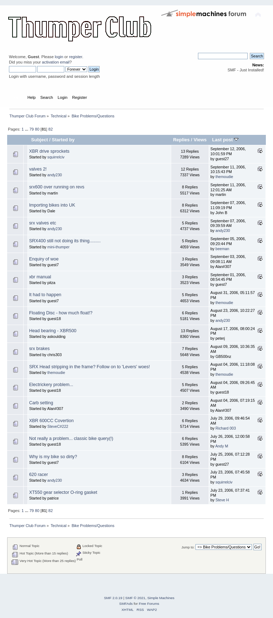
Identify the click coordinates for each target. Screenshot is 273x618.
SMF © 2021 (135, 598)
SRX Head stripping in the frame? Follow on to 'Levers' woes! (89, 366)
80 (37, 129)
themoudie (224, 176)
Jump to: (188, 547)
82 (50, 129)
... (27, 129)
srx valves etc (42, 223)
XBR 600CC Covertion (51, 420)
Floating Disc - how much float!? (60, 312)
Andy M (221, 446)
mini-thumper (59, 247)
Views (200, 139)
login (59, 57)
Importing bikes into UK (52, 205)
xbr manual (40, 276)
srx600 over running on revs (56, 186)
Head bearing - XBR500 (52, 330)
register (75, 57)
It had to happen (45, 294)
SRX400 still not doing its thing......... (64, 240)
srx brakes (39, 348)
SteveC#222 (58, 426)
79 (31, 129)
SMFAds (126, 604)
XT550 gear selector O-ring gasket (63, 492)
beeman (222, 249)
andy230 (55, 175)
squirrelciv (56, 157)
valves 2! (37, 169)
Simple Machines (160, 598)
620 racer (38, 474)
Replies (181, 139)
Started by (63, 139)
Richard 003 (225, 428)
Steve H (222, 500)
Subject (39, 139)
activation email (55, 62)
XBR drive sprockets (49, 151)
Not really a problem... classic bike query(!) (71, 438)
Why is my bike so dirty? (53, 456)
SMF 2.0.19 (113, 598)
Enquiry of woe (43, 259)
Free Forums (149, 604)
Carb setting (41, 402)
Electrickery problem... (51, 384)
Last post (225, 139)
